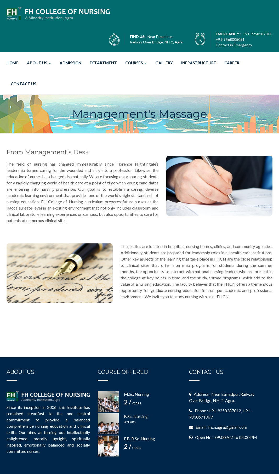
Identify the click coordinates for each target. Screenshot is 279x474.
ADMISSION (70, 62)
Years (132, 403)
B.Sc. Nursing (136, 416)
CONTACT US (23, 83)
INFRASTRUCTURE (198, 62)
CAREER (231, 62)
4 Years (129, 422)
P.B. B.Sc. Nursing (139, 438)
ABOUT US (37, 62)
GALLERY (164, 62)
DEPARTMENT (103, 62)
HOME (13, 62)
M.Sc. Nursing (136, 394)
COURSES (134, 62)
